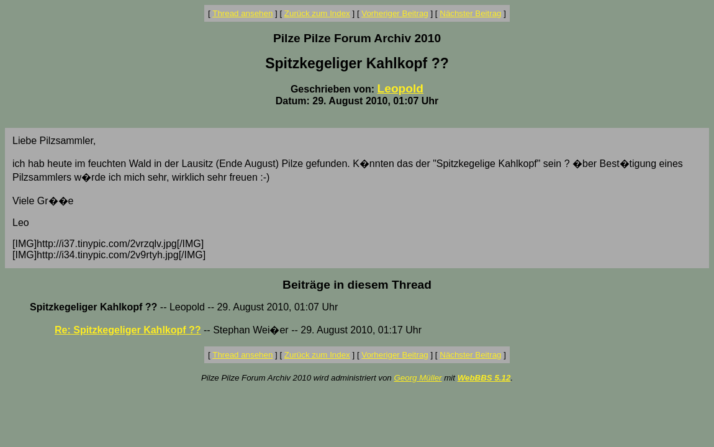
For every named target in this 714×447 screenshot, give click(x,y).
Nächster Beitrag (470, 13)
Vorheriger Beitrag (394, 13)
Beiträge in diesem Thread (357, 284)
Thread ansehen (242, 13)
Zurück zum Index (317, 13)
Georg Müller (417, 377)
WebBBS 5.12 (484, 377)
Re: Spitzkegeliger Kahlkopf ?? (128, 330)
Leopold (400, 88)
